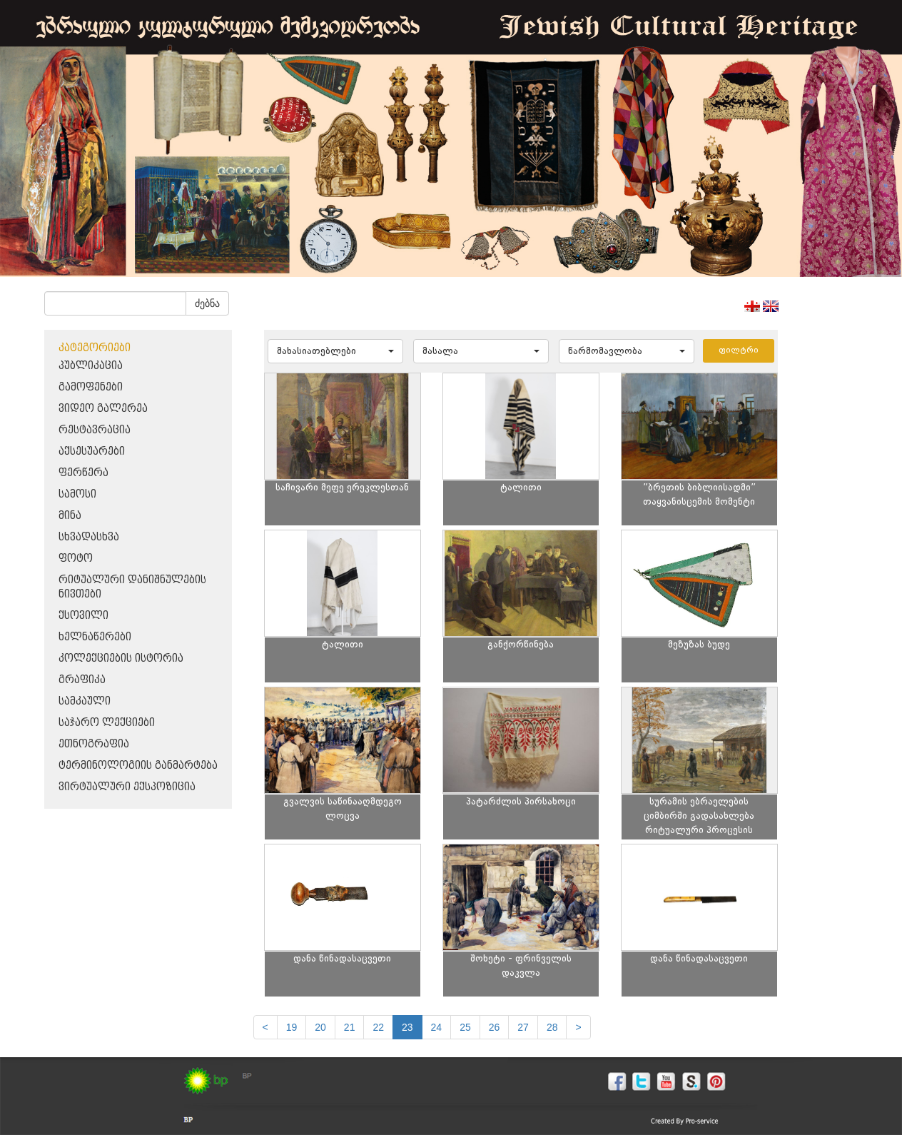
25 (465, 1027)
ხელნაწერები (95, 637)
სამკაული (85, 701)
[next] (578, 1027)
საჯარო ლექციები (107, 723)
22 (378, 1027)
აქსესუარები (92, 451)
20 (320, 1027)
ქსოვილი (83, 616)
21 (349, 1027)
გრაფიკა (82, 680)
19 (292, 1027)
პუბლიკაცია (91, 366)
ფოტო (76, 559)
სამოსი (77, 494)
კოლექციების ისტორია (121, 658)
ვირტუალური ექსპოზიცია (127, 787)
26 (494, 1027)
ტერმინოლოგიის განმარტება (138, 766)
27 (523, 1027)
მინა (70, 516)
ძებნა (207, 303)
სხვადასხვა (89, 537)
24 (436, 1027)
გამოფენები (91, 387)
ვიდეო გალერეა (103, 409)
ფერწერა (83, 473)
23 (407, 1027)
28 (552, 1027)
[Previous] (265, 1027)
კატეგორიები (95, 348)
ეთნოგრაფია (94, 744)
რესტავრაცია (95, 430)
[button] (335, 351)
